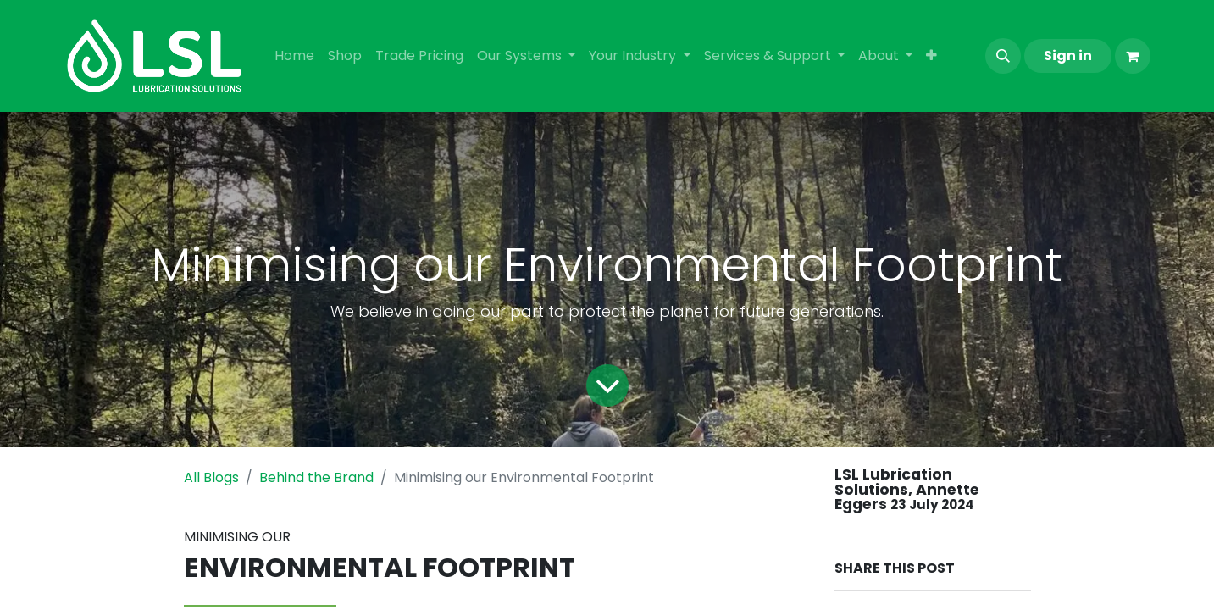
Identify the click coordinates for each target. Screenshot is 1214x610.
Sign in (1068, 55)
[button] (1003, 56)
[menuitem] (294, 56)
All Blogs (211, 477)
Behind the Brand (316, 477)
